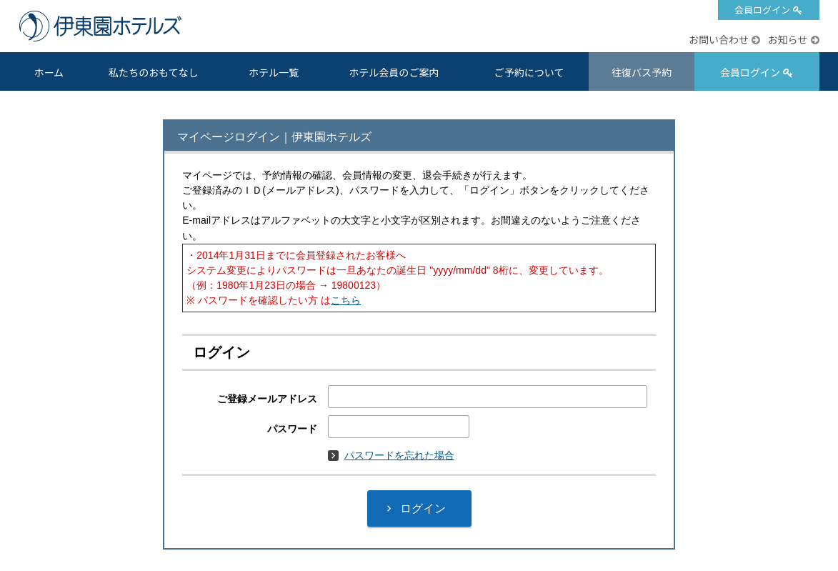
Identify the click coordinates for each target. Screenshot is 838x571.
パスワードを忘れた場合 (391, 455)
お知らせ (787, 39)
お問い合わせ (719, 39)
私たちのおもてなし (154, 72)
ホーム (49, 72)
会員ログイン (762, 9)
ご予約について (529, 72)
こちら (346, 300)
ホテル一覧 (274, 72)
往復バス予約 (642, 72)
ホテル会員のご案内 (394, 72)
